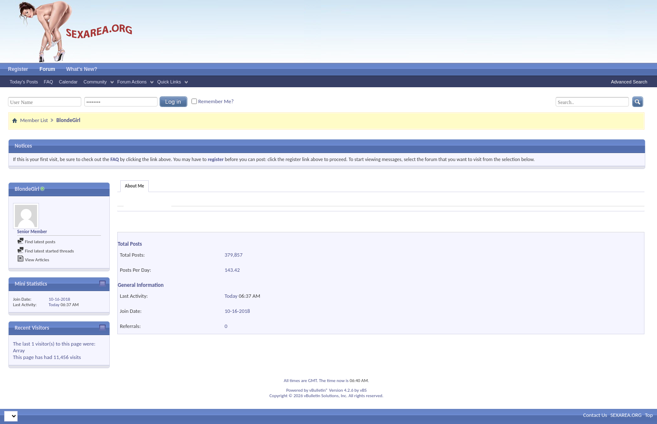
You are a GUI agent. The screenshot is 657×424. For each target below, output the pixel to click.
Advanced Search (629, 81)
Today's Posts (24, 81)
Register (18, 69)
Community (95, 81)
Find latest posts (36, 242)
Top (649, 415)
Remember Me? (212, 101)
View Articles (33, 260)
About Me (134, 186)
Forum (47, 69)
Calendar (68, 81)
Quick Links (169, 81)
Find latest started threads (45, 251)
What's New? (81, 69)
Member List (34, 120)
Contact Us (595, 415)
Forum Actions (132, 81)
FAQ (48, 81)
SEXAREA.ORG (625, 415)
